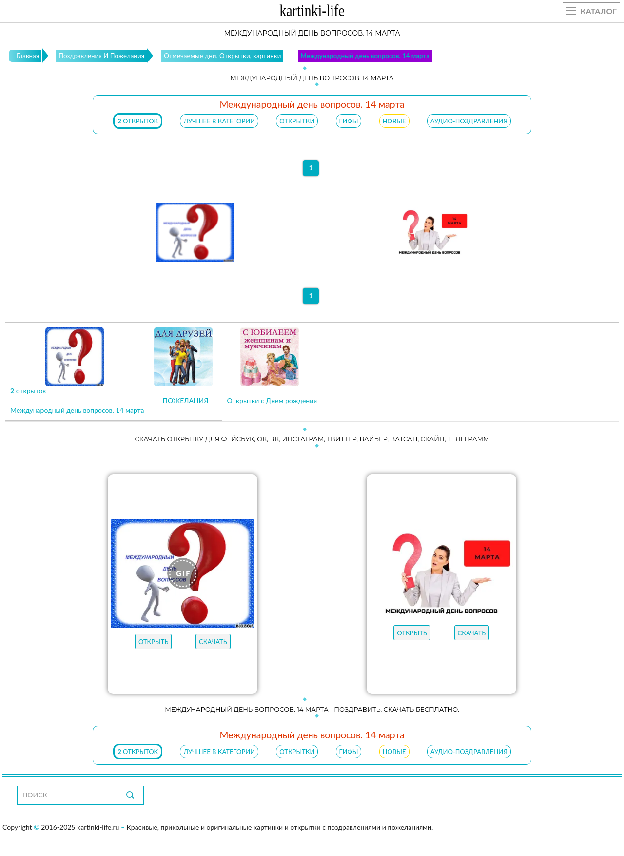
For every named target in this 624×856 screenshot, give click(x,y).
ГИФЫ (348, 121)
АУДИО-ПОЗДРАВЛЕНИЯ (468, 121)
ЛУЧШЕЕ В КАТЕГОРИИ (219, 121)
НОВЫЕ (394, 121)
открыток (137, 121)
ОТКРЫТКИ (296, 121)
